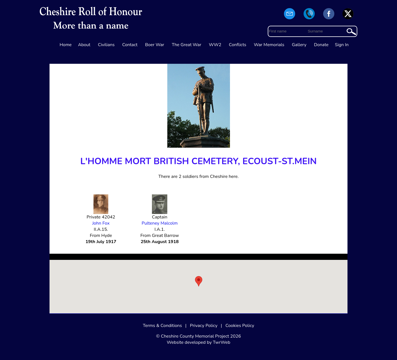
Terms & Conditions (162, 326)
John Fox (101, 223)
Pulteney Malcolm (160, 223)
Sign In (342, 45)
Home (66, 45)
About (84, 45)
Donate (321, 45)
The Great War (186, 45)
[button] (198, 281)
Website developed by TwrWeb (198, 342)
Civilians (106, 45)
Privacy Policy (204, 326)
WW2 (215, 45)
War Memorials (269, 45)
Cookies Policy (239, 326)
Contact (130, 45)
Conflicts (237, 45)
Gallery (299, 45)
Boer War (154, 45)
